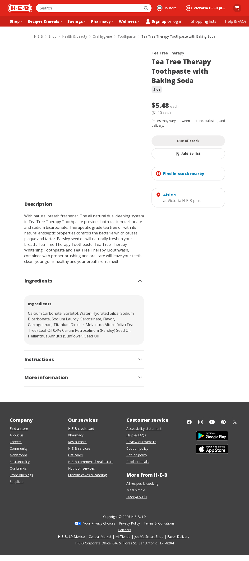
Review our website (141, 442)
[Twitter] (235, 422)
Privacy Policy (129, 523)
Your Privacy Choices (99, 523)
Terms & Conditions (159, 523)
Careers (16, 442)
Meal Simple (135, 490)
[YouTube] (212, 422)
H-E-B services (79, 448)
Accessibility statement (143, 428)
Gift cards (75, 455)
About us (16, 435)
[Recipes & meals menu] (44, 21)
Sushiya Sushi (136, 496)
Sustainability (20, 461)
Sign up (155, 21)
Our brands (18, 468)
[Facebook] (189, 422)
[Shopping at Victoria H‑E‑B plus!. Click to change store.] (206, 8)
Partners (124, 530)
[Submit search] (146, 8)
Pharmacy (75, 435)
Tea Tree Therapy (168, 53)
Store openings (21, 475)
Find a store (19, 428)
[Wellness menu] (129, 21)
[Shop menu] (16, 21)
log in (177, 21)
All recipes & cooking (142, 483)
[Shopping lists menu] (204, 21)
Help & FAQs (136, 435)
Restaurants (77, 442)
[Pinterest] (223, 422)
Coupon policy (137, 448)
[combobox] (88, 8)
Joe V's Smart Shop (148, 536)
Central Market (100, 536)
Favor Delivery (178, 536)
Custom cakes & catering (87, 475)
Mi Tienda (122, 536)
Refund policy (136, 455)
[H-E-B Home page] (20, 8)
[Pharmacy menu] (102, 21)
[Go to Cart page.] (237, 8)
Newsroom (18, 455)
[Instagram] (200, 422)
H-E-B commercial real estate (90, 461)
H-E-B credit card (81, 428)
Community (19, 448)
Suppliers (16, 481)
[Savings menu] (76, 21)
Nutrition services (81, 468)
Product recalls (137, 461)
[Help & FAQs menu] (235, 21)
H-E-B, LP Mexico (71, 536)
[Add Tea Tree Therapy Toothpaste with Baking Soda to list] (188, 153)
